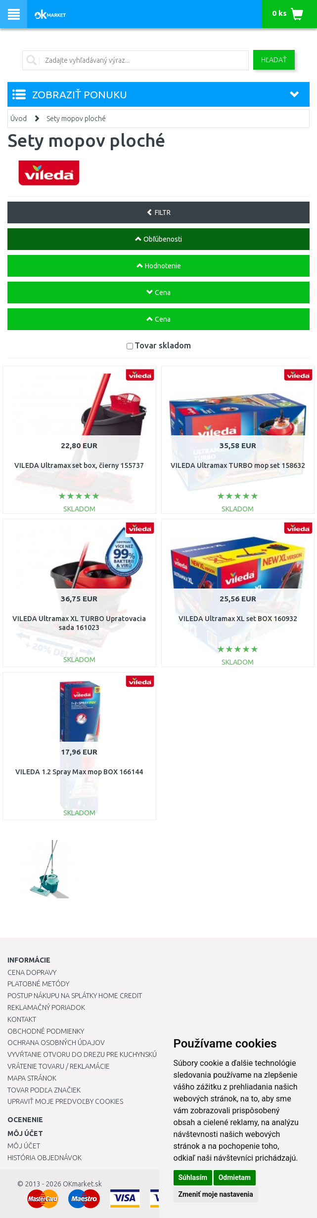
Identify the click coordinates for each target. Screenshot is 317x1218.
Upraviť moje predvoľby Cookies (65, 1101)
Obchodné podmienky (45, 1031)
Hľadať (274, 60)
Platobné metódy (38, 984)
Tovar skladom (163, 345)
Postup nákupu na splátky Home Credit (74, 996)
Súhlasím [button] (193, 1177)
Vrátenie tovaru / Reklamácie (58, 1066)
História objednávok (44, 1158)
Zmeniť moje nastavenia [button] (216, 1194)
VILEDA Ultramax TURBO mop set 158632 (238, 465)
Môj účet (23, 1146)
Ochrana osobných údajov (56, 1043)
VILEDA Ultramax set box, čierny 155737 (79, 465)
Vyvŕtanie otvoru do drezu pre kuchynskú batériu (95, 1054)
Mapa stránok (31, 1078)
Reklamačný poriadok (46, 1007)
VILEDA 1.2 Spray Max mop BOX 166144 (79, 772)
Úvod (18, 119)
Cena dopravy (31, 972)
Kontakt (21, 1019)
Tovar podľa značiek (44, 1090)
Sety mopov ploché (76, 119)
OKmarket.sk (82, 1184)
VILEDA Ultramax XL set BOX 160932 (238, 619)
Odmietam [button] (235, 1177)
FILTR (158, 212)
